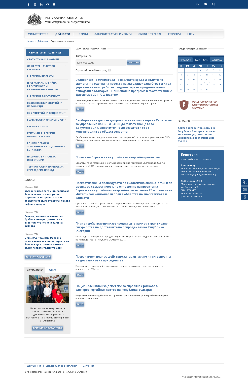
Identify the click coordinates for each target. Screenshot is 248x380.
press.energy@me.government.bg (198, 174)
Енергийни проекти (40, 76)
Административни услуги (113, 34)
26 (220, 84)
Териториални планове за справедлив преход (45, 168)
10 (207, 74)
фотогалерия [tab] (35, 270)
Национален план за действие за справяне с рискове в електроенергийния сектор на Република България (117, 288)
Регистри (174, 34)
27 (181, 89)
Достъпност (34, 365)
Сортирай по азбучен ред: (91, 70)
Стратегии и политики (45, 52)
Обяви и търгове (149, 34)
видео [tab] (52, 270)
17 (207, 79)
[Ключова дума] (101, 62)
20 (181, 84)
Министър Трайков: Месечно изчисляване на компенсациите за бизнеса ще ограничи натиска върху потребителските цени (46, 242)
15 (194, 79)
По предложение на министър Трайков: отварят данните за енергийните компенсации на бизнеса (43, 221)
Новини (82, 34)
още (80, 109)
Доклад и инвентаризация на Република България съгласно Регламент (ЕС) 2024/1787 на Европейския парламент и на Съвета (197, 134)
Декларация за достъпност (62, 365)
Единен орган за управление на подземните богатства (46, 146)
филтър (134, 62)
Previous (29, 288)
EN (197, 4)
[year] (197, 59)
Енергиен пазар (37, 126)
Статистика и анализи (43, 59)
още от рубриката (38, 257)
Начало (30, 41)
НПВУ (190, 34)
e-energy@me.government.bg (196, 158)
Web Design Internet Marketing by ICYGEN (201, 376)
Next (66, 288)
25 (213, 84)
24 (207, 84)
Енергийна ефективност (43, 96)
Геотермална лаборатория (45, 119)
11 (213, 74)
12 (220, 74)
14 (188, 79)
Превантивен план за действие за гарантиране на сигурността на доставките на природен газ (123, 258)
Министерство (38, 34)
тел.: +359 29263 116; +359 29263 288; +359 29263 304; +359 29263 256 (200, 170)
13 (181, 79)
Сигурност (88, 365)
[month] (205, 59)
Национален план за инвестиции (41, 158)
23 (200, 84)
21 (188, 84)
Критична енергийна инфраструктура (41, 134)
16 (200, 79)
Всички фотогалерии (47, 328)
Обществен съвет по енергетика (41, 67)
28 (188, 89)
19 (220, 79)
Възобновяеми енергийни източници (44, 104)
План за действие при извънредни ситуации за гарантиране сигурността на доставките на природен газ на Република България (121, 227)
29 (194, 89)
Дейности (62, 34)
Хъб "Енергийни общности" (46, 113)
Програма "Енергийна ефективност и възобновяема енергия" (43, 86)
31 (207, 89)
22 (194, 84)
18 (213, 79)
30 (200, 89)
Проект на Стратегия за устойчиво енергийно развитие (118, 157)
